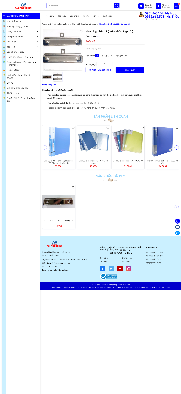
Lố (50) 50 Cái (121, 56)
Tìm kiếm (104, 258)
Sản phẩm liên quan (111, 116)
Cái (97, 56)
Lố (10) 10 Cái (106, 56)
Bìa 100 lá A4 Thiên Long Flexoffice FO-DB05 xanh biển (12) (59, 162)
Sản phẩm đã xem (110, 176)
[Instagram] (128, 268)
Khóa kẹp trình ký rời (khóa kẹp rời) (59, 220)
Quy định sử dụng (153, 263)
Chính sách (108, 16)
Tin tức (86, 16)
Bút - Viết (9, 41)
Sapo (168, 287)
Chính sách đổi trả (153, 259)
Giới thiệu (62, 16)
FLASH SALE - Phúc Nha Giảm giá (19, 99)
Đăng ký (103, 261)
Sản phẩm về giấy (13, 52)
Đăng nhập (127, 258)
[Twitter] (111, 268)
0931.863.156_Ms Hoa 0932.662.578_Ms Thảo (162, 15)
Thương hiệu (11, 92)
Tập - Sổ (9, 46)
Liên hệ (95, 16)
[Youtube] (120, 268)
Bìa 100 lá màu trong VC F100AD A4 (128, 161)
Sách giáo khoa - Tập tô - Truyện (17, 76)
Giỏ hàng (126, 261)
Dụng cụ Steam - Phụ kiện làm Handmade (19, 63)
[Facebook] (102, 268)
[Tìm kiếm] (116, 5)
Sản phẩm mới (12, 21)
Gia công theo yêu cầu (15, 87)
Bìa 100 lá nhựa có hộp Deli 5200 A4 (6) (162, 162)
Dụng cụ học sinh (13, 31)
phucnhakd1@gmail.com (58, 270)
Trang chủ (50, 16)
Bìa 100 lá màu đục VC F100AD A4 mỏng (93, 162)
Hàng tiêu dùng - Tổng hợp (18, 56)
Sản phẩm (74, 16)
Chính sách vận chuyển (156, 256)
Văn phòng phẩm (13, 36)
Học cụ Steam (11, 69)
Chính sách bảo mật (154, 252)
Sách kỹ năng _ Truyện (16, 26)
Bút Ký (8, 82)
